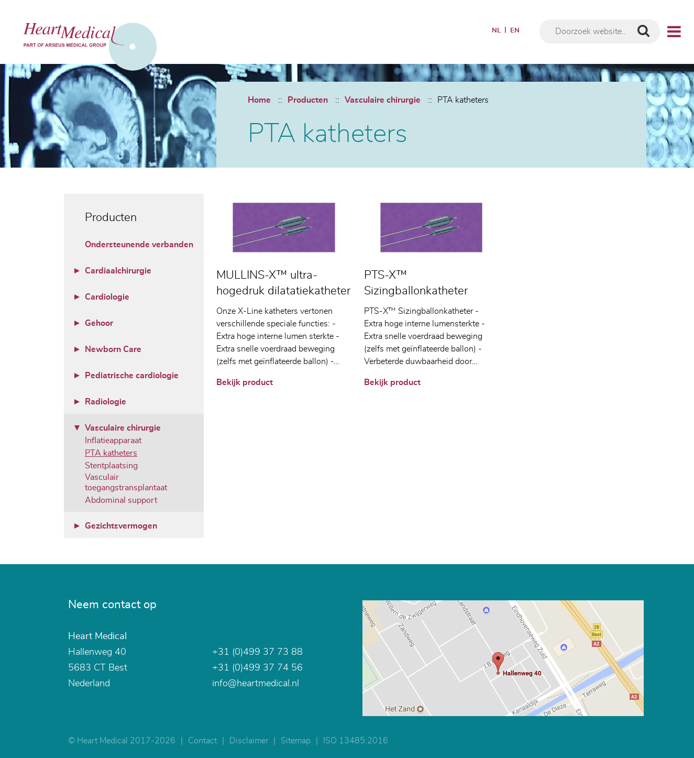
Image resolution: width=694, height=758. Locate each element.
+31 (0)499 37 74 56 (257, 668)
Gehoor (99, 323)
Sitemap (296, 741)
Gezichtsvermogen (121, 526)
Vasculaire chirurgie (383, 100)
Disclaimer (248, 741)
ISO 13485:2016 (355, 741)
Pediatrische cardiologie (132, 375)
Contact (202, 741)
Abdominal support (121, 500)
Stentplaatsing (111, 466)
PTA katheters (463, 100)
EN (515, 30)
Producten (308, 100)
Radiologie (105, 402)
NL (496, 30)
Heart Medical (97, 636)
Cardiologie (107, 297)
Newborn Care (113, 349)
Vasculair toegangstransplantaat (126, 482)
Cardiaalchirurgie (118, 271)
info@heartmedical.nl (255, 683)
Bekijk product (244, 382)
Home (259, 100)
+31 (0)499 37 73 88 (257, 652)
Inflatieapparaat (113, 440)
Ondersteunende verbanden (139, 244)
